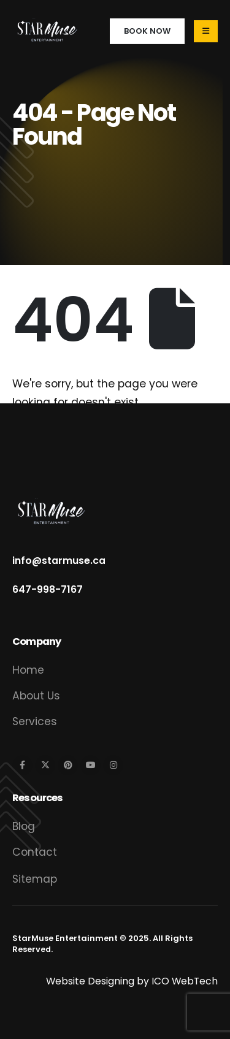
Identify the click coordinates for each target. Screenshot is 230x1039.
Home (28, 670)
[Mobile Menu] (206, 31)
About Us (36, 695)
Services (34, 721)
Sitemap (34, 879)
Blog (23, 826)
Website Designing (90, 981)
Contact (34, 852)
